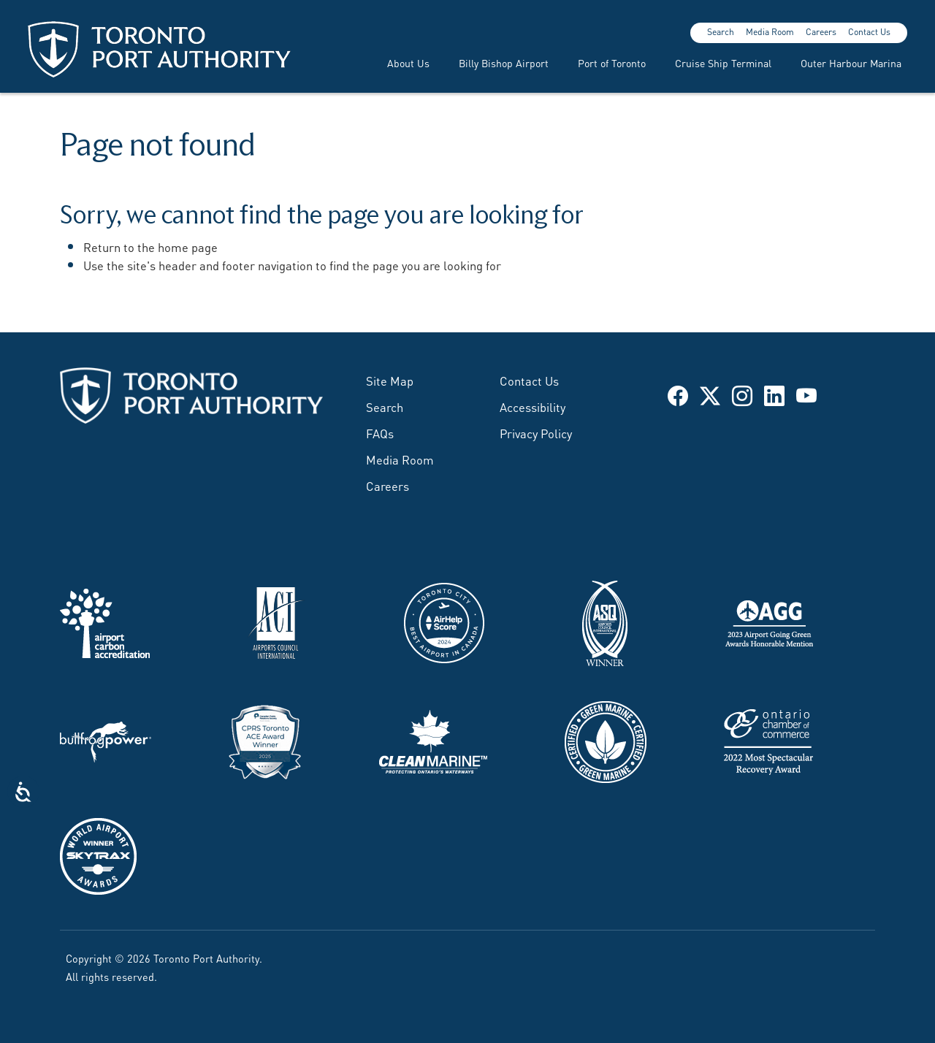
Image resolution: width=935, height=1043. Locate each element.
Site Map (389, 379)
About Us (408, 62)
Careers (821, 31)
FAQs (380, 432)
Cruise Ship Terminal (723, 62)
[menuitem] (399, 62)
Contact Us (869, 31)
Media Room (770, 31)
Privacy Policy (536, 432)
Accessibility (532, 406)
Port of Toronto (612, 62)
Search (720, 31)
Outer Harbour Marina (851, 62)
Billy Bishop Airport (504, 62)
